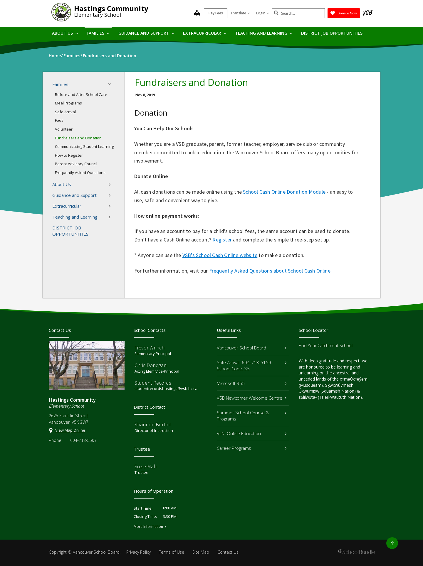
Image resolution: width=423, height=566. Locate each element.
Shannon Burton (153, 424)
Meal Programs (68, 103)
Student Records (153, 382)
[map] (197, 13)
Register (222, 239)
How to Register (69, 155)
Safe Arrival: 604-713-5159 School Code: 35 (251, 365)
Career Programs (251, 448)
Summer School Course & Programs (251, 416)
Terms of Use (171, 552)
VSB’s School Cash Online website (219, 255)
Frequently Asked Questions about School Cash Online (269, 270)
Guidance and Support (146, 33)
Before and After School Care (81, 94)
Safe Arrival (65, 111)
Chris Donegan (151, 365)
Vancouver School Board (251, 348)
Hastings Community (111, 8)
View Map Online (70, 430)
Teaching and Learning (264, 33)
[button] (111, 84)
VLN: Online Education (251, 433)
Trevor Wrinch (149, 347)
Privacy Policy (138, 552)
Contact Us (228, 552)
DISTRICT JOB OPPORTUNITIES (331, 33)
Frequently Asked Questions (80, 172)
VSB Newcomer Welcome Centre (251, 398)
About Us (65, 33)
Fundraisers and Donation (78, 138)
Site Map (200, 552)
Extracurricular (204, 33)
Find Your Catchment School (325, 345)
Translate (240, 13)
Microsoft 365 (251, 383)
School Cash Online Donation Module (284, 191)
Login (262, 13)
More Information (148, 526)
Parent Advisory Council (76, 163)
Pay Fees (216, 13)
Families (98, 33)
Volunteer (64, 129)
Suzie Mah (146, 466)
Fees (59, 120)
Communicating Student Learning (84, 146)
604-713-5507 (83, 440)
